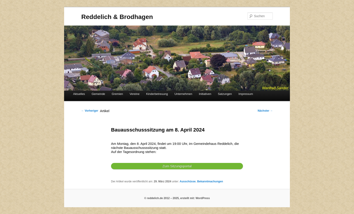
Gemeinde (98, 94)
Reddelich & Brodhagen (117, 16)
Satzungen (225, 94)
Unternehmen (183, 94)
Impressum (245, 94)
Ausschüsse (188, 181)
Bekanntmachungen (210, 181)
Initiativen (205, 94)
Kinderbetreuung (157, 94)
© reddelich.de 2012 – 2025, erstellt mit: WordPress (177, 198)
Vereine (135, 94)
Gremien (117, 94)
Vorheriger (89, 110)
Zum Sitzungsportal (176, 166)
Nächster (265, 110)
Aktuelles (79, 94)
